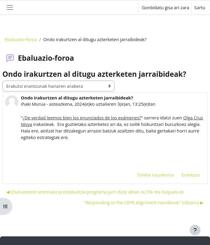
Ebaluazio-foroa (21, 39)
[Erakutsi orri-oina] (195, 230)
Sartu (199, 7)
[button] (127, 7)
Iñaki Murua (33, 104)
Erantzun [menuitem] (190, 175)
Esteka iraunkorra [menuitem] (156, 175)
